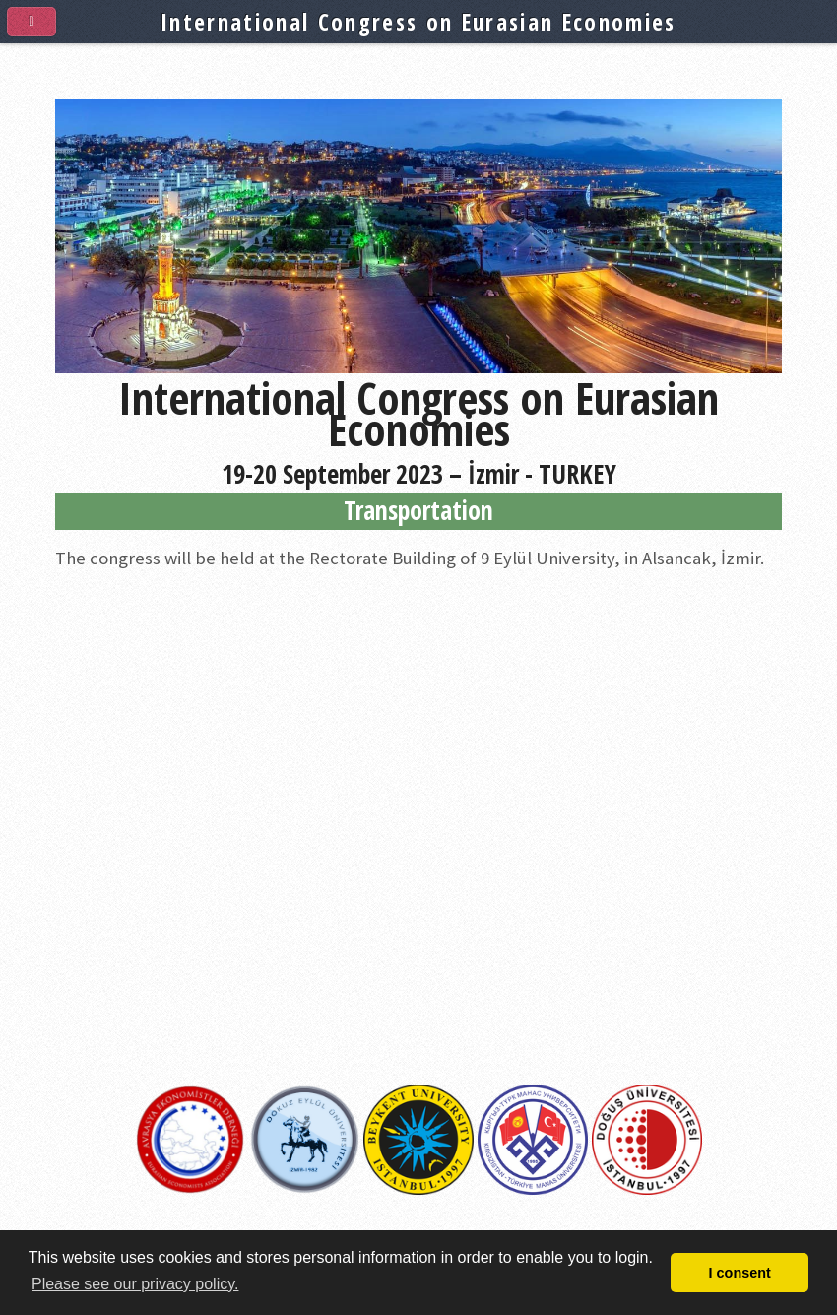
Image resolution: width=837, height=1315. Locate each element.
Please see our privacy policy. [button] (135, 1284)
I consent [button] (740, 1273)
